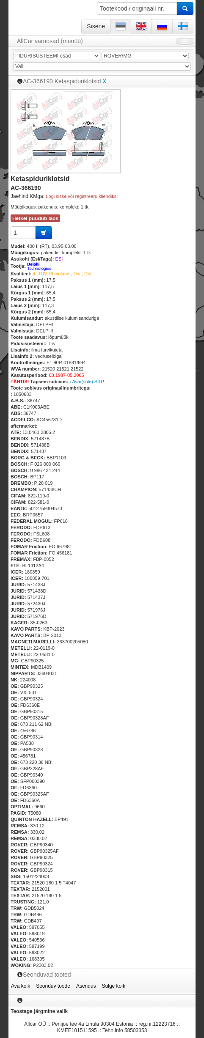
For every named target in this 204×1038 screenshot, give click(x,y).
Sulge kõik (113, 986)
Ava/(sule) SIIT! (88, 381)
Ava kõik (20, 986)
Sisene (96, 26)
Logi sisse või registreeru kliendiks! (82, 196)
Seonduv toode (53, 986)
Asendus (86, 986)
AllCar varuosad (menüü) (50, 41)
